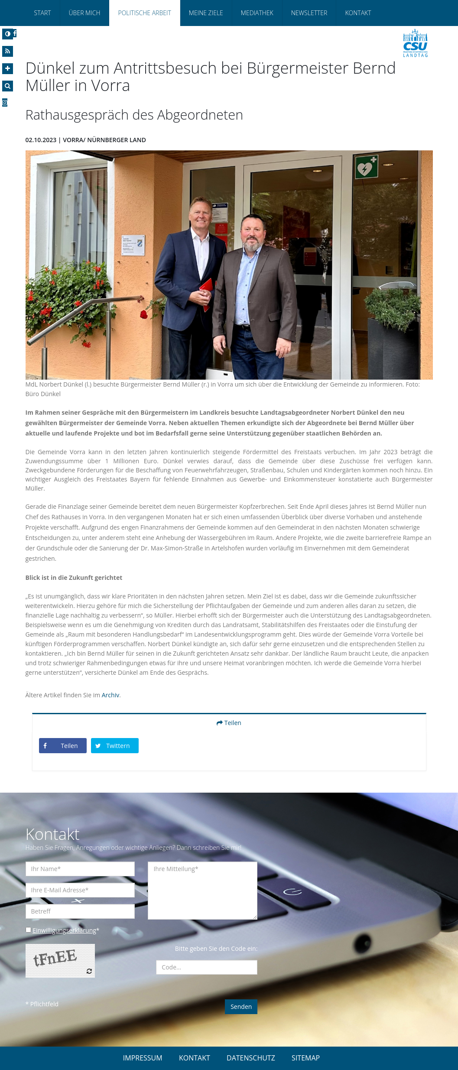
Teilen (229, 723)
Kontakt (358, 13)
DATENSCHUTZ (251, 1058)
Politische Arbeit (144, 13)
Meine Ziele (206, 13)
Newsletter (309, 13)
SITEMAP (306, 1058)
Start (42, 13)
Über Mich (85, 13)
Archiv (110, 695)
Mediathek (257, 13)
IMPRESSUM (142, 1058)
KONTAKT (194, 1058)
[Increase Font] (7, 68)
